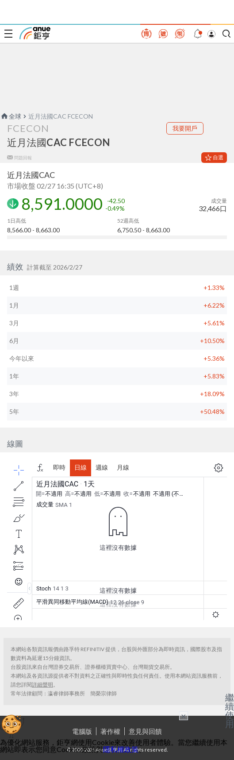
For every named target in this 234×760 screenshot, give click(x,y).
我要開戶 (185, 128)
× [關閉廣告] (183, 715)
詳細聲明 (42, 684)
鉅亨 (34, 33)
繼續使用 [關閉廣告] (229, 710)
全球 (10, 116)
